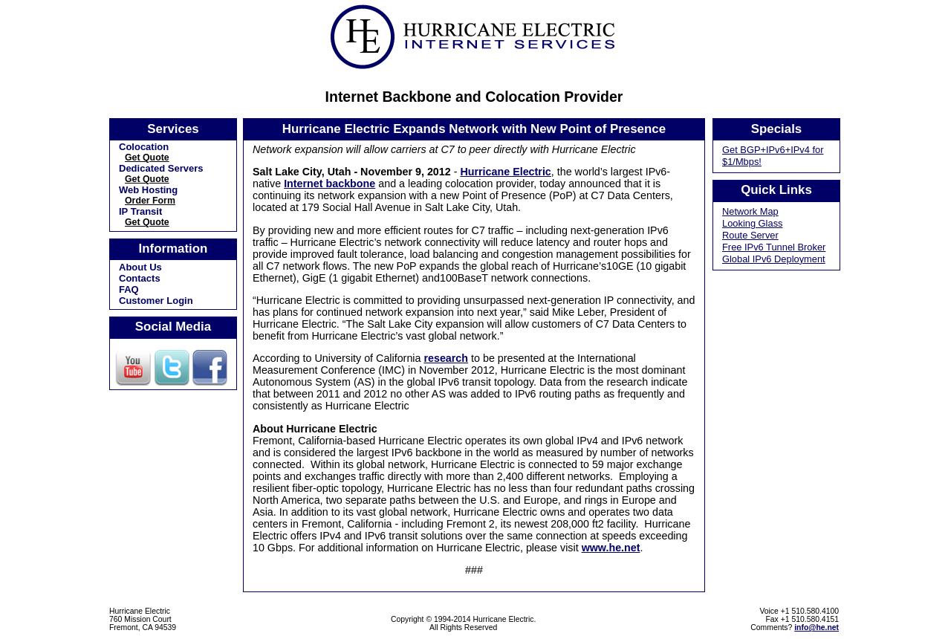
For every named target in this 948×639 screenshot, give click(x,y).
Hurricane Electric (505, 172)
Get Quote (147, 157)
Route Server (750, 235)
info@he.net (816, 627)
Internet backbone (329, 183)
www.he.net (611, 548)
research (445, 358)
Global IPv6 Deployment (773, 259)
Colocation (144, 146)
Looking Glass (752, 223)
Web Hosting (148, 189)
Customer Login (156, 300)
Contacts (139, 278)
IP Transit (140, 211)
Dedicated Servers (161, 168)
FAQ (129, 289)
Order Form (150, 200)
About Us (140, 267)
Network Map (750, 211)
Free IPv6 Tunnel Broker (773, 247)
